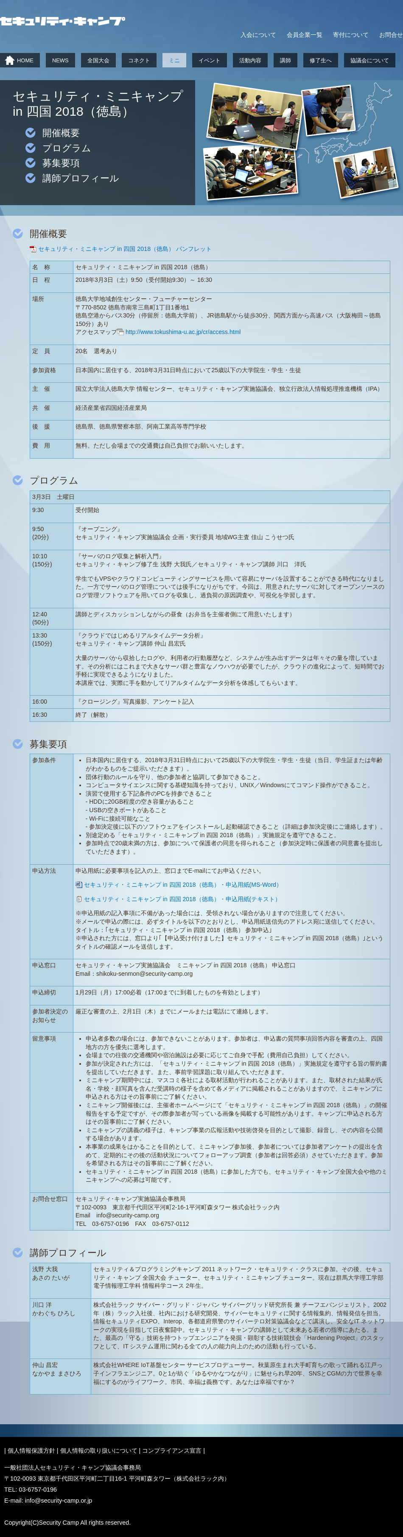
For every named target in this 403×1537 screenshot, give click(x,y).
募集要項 (61, 163)
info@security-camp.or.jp (58, 1500)
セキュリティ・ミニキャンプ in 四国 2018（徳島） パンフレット (125, 248)
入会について (258, 34)
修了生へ (321, 60)
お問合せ (391, 34)
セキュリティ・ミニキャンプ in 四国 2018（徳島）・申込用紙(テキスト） (182, 899)
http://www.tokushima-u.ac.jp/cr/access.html (183, 332)
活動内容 (250, 60)
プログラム (66, 148)
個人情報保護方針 (31, 1450)
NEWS (60, 60)
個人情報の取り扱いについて (98, 1450)
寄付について (351, 34)
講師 (285, 60)
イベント (210, 60)
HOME (25, 60)
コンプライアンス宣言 (172, 1450)
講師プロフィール (80, 178)
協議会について (369, 60)
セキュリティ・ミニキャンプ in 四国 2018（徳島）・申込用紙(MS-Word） (183, 884)
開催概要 (61, 133)
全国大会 (98, 60)
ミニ (174, 60)
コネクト (139, 60)
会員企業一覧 (304, 34)
